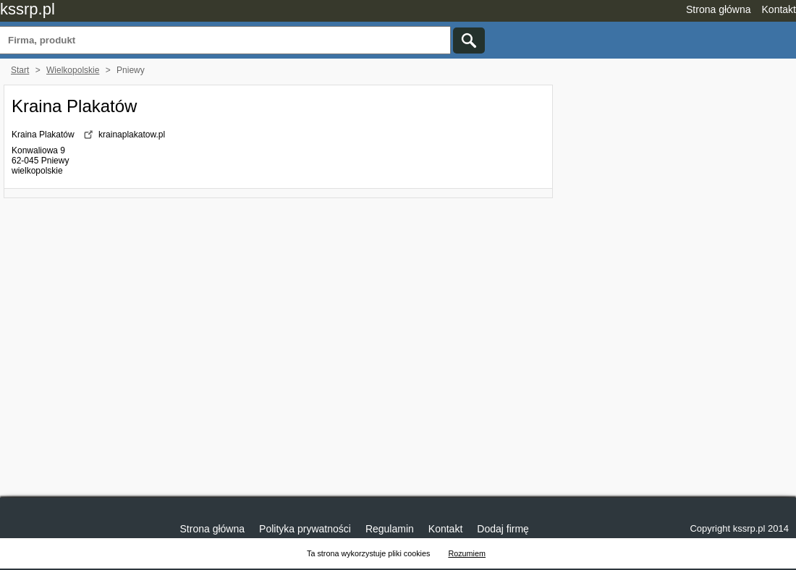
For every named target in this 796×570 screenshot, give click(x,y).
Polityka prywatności (305, 529)
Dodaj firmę (503, 529)
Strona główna (718, 9)
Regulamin (389, 529)
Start (20, 70)
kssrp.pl (27, 9)
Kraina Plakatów (74, 106)
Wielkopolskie (72, 70)
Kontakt (779, 9)
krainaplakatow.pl (131, 134)
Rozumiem (467, 553)
